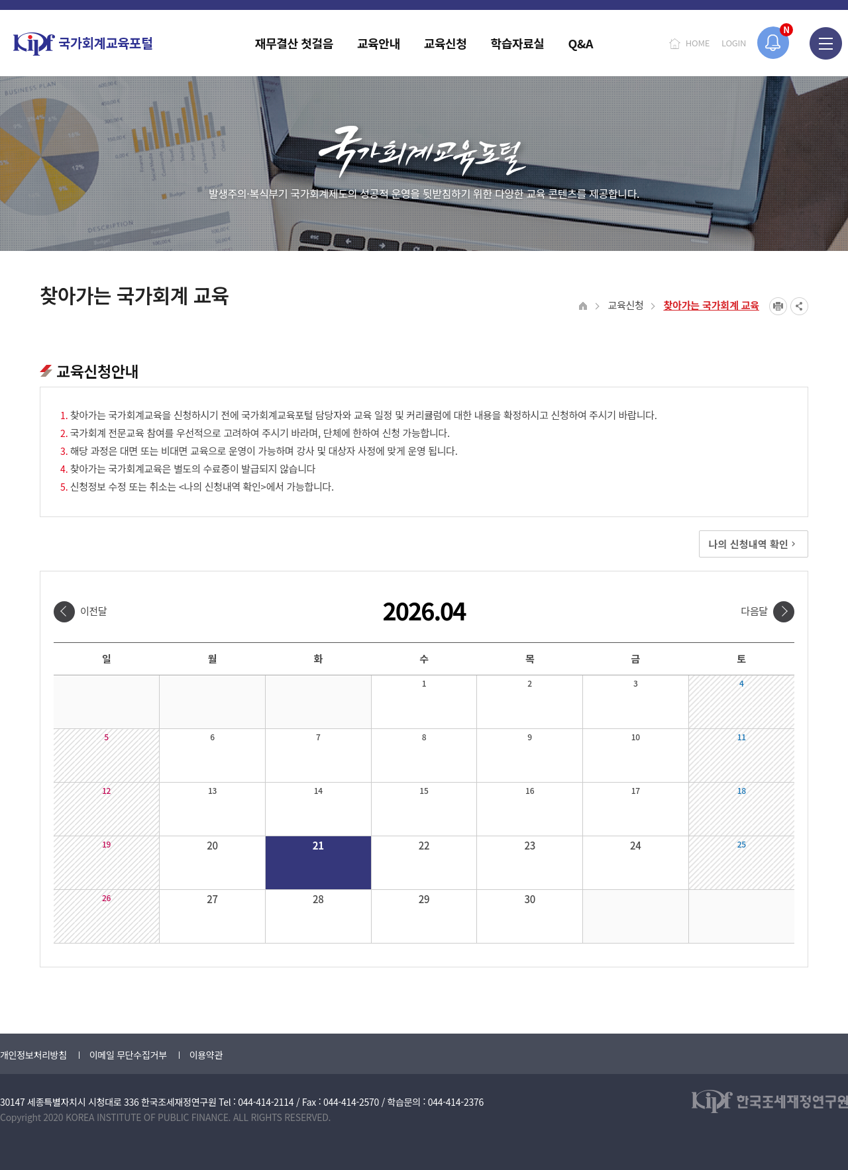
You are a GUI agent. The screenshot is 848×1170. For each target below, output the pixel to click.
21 (318, 845)
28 (318, 899)
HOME (698, 42)
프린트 (778, 306)
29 (424, 899)
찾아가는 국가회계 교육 (711, 305)
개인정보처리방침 (33, 1054)
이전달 (93, 611)
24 (635, 845)
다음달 (754, 611)
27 (212, 899)
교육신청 (625, 305)
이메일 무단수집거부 (128, 1054)
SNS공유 (799, 306)
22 (424, 845)
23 (529, 845)
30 (529, 899)
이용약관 (206, 1054)
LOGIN (733, 42)
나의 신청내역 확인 (753, 544)
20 (212, 845)
